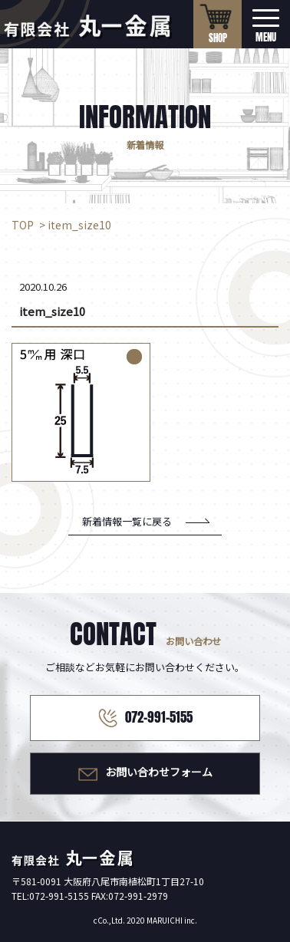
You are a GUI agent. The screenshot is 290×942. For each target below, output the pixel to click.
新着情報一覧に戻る (127, 521)
